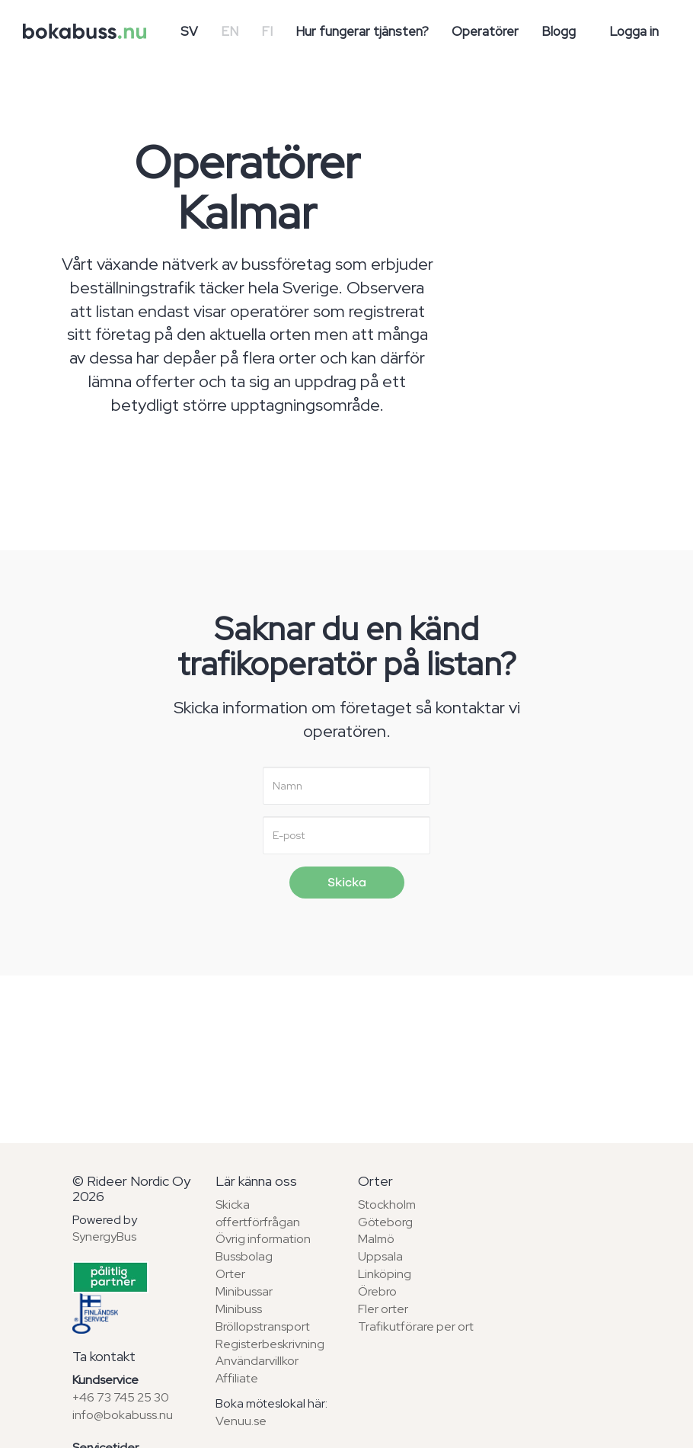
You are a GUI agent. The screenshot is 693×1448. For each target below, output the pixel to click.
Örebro (377, 1291)
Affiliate (237, 1378)
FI (267, 31)
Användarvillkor (257, 1361)
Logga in (634, 31)
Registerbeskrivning (270, 1344)
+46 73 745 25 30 (120, 1397)
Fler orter (383, 1309)
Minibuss (239, 1309)
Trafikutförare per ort (416, 1326)
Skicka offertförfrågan (258, 1213)
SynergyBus (104, 1237)
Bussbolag (244, 1256)
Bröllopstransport (263, 1326)
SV (189, 31)
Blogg (558, 31)
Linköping (384, 1274)
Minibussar (244, 1291)
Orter (230, 1274)
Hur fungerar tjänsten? (362, 31)
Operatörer (485, 31)
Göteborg (385, 1222)
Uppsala (380, 1256)
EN (229, 31)
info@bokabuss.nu (122, 1415)
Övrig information (263, 1239)
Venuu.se (241, 1421)
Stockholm (387, 1205)
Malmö (376, 1239)
